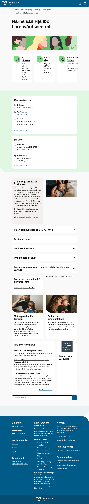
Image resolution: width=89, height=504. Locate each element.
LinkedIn (14, 451)
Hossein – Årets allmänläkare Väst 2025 (27, 373)
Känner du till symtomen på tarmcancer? (28, 351)
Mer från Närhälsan (46, 390)
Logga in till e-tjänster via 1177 (27, 107)
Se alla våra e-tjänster (19, 433)
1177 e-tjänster (17, 430)
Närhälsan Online (17, 426)
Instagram (15, 447)
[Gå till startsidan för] (10, 3)
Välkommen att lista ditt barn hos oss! (26, 217)
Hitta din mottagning (63, 436)
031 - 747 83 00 (22, 114)
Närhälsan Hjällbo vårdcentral (24, 288)
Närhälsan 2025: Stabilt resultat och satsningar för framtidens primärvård (31, 361)
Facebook (15, 444)
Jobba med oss (62, 469)
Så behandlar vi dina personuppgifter (69, 450)
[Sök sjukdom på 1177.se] (42, 397)
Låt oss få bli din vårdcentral (66, 440)
